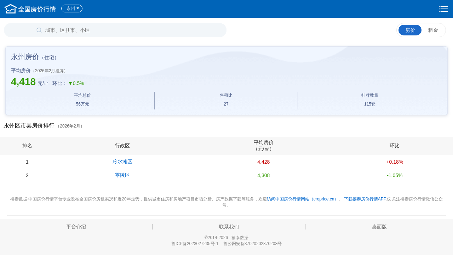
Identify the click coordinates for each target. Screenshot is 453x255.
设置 (443, 9)
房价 (410, 30)
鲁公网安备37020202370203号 (252, 243)
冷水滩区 (122, 161)
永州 (73, 8)
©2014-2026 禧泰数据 (226, 237)
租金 (433, 30)
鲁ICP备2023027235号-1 (194, 243)
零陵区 (122, 175)
